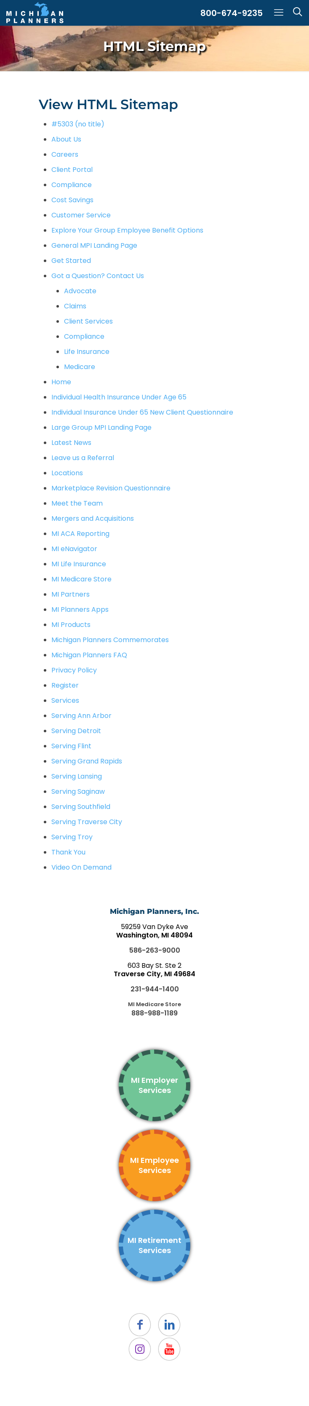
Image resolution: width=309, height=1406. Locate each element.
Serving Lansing (76, 776)
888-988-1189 (154, 1013)
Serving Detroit (76, 731)
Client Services (88, 321)
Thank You (68, 852)
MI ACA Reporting (80, 533)
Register (65, 685)
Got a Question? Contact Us (97, 276)
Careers (64, 154)
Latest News (71, 442)
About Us (66, 139)
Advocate (80, 291)
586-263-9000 (154, 950)
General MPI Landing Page (94, 245)
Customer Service (81, 215)
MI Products (71, 624)
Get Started (71, 260)
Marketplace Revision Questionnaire (110, 488)
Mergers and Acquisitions (92, 518)
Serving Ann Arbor (81, 715)
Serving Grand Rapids (86, 761)
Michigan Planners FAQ (89, 655)
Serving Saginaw (78, 791)
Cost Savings (72, 200)
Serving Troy (72, 837)
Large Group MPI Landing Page (101, 427)
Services (65, 700)
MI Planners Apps (80, 609)
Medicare (79, 367)
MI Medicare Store (81, 579)
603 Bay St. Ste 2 (154, 970)
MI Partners (70, 594)
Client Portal (72, 169)
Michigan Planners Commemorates (110, 640)
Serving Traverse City (86, 822)
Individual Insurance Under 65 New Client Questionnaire (142, 412)
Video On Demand (81, 867)
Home (61, 382)
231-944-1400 (155, 989)
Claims (75, 306)
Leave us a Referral (82, 458)
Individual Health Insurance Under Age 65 (118, 397)
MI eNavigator (74, 549)
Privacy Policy (74, 670)
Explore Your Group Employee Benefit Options (127, 230)
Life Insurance (86, 351)
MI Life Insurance (78, 564)
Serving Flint (71, 746)
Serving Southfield (80, 806)
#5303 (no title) (77, 124)
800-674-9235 (231, 13)
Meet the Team (77, 503)
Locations (67, 473)
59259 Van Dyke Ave (154, 931)
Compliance (71, 185)
